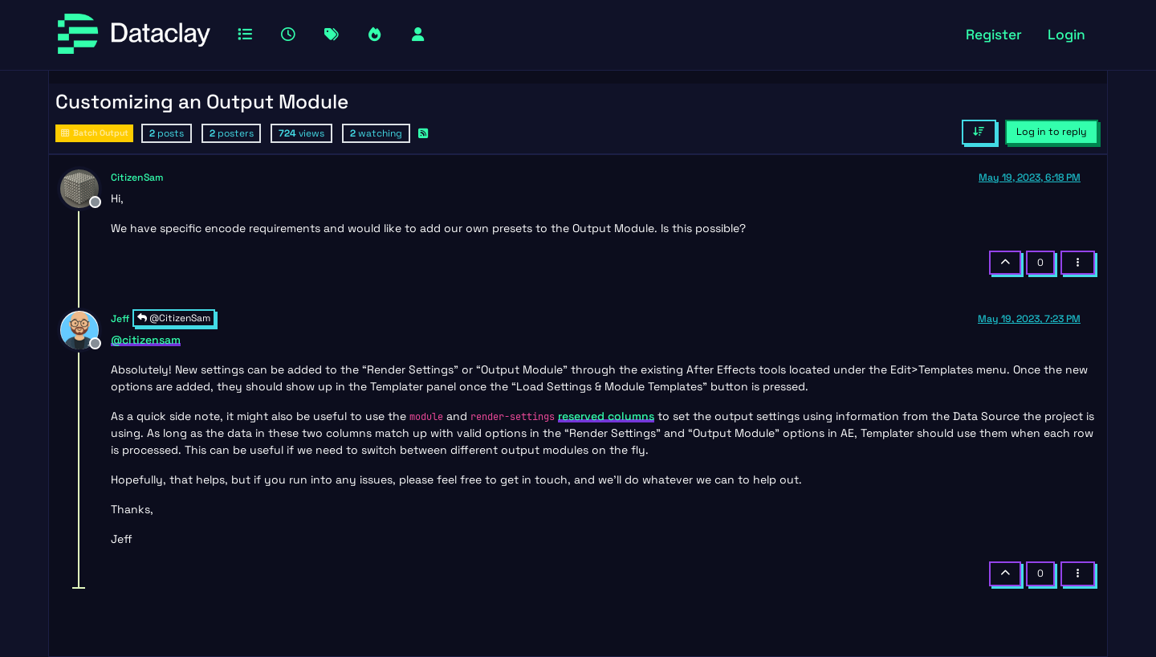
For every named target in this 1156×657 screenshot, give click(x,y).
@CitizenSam (173, 318)
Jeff (120, 318)
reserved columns (606, 416)
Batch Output (94, 133)
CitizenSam (137, 177)
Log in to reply (1051, 131)
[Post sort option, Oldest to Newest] (979, 132)
